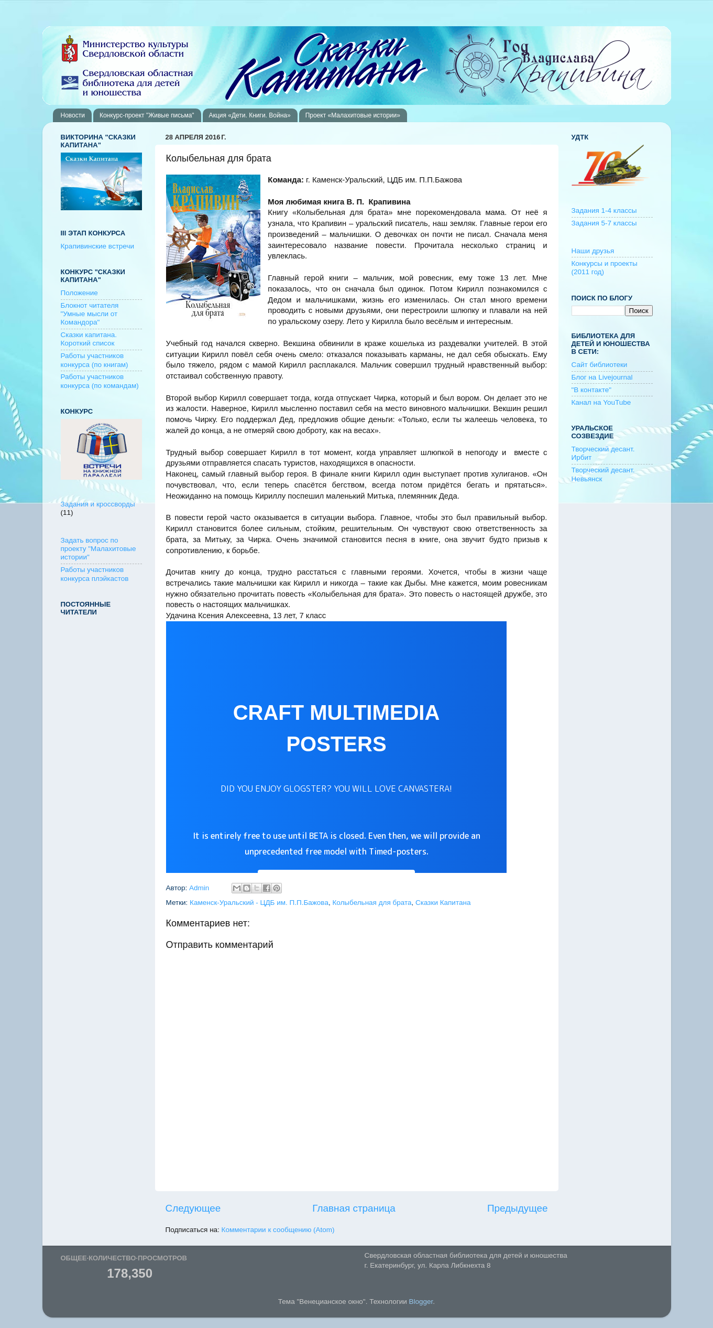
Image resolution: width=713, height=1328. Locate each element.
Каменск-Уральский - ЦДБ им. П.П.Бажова (259, 902)
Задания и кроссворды (98, 504)
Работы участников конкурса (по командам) (100, 381)
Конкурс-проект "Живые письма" (147, 115)
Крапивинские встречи (97, 246)
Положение (79, 293)
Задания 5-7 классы (604, 223)
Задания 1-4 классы (604, 210)
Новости (73, 115)
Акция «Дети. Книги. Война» (250, 115)
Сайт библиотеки (600, 365)
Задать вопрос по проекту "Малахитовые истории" (98, 548)
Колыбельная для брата (371, 902)
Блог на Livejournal (602, 377)
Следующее (193, 1208)
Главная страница (354, 1208)
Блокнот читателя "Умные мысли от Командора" (90, 313)
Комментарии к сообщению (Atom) (278, 1230)
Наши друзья (593, 251)
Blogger (421, 1301)
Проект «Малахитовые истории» (352, 115)
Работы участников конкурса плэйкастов (95, 574)
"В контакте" (592, 390)
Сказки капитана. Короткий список (89, 339)
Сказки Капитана (442, 902)
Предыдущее (517, 1208)
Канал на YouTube (601, 402)
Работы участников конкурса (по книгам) (94, 360)
